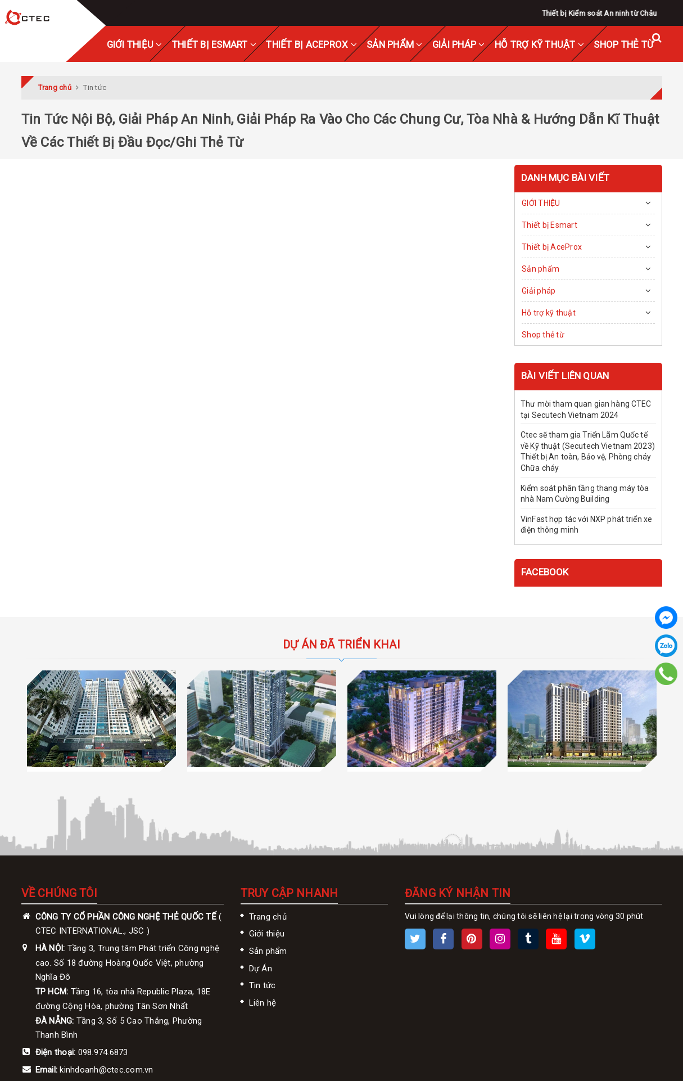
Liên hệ (263, 1003)
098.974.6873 (103, 1052)
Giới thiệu (267, 934)
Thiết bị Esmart (214, 44)
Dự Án (260, 968)
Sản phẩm (395, 44)
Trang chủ (268, 917)
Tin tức (262, 985)
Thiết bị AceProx (311, 44)
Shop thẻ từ (624, 44)
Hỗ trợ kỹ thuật (539, 44)
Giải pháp (458, 44)
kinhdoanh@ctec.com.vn (106, 1070)
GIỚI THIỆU (134, 44)
